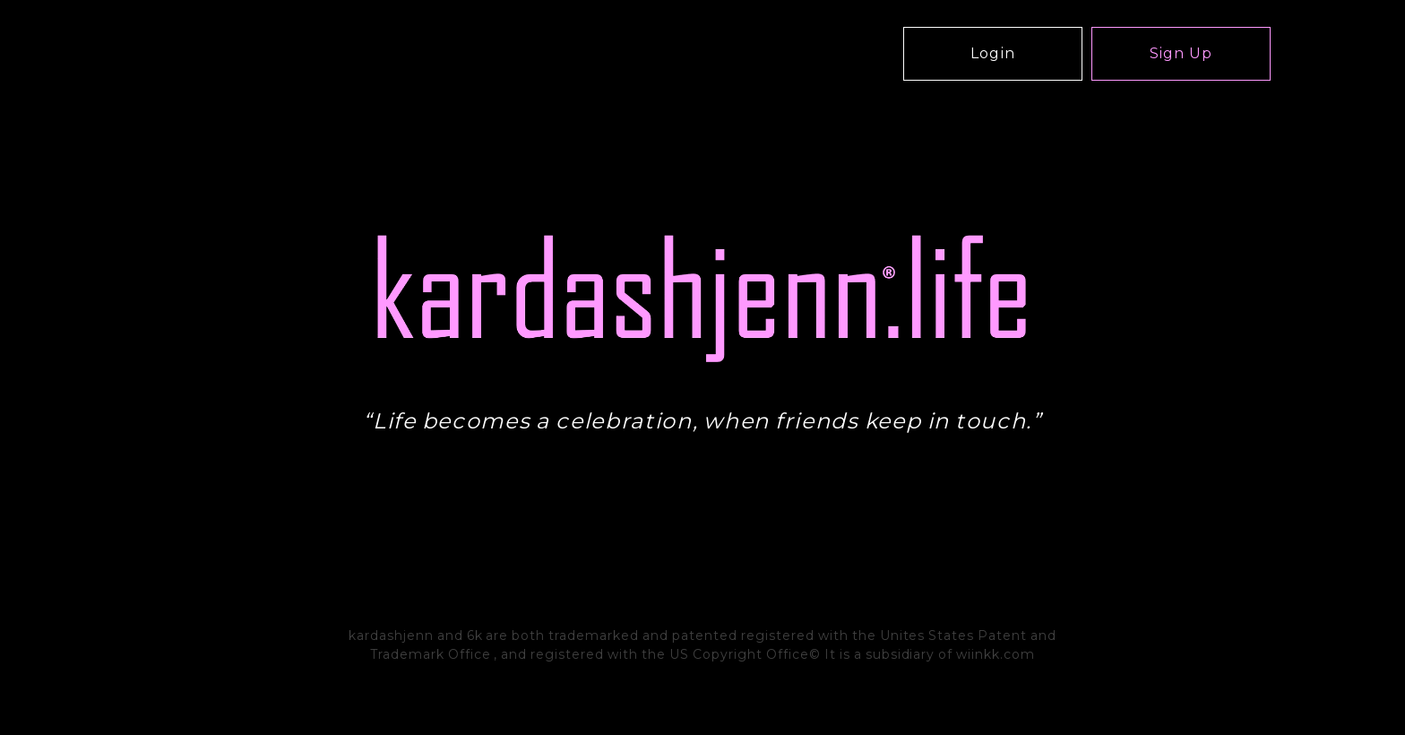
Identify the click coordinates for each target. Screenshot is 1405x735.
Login (992, 53)
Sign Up (1181, 53)
